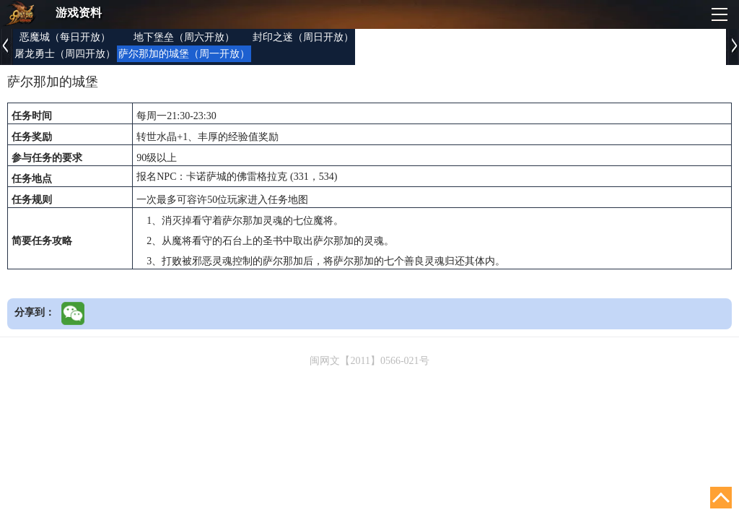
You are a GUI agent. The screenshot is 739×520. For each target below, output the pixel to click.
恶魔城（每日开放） (64, 37)
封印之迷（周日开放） (303, 37)
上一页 (6, 47)
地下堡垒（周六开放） (184, 37)
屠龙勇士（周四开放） (64, 53)
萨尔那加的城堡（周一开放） (184, 53)
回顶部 (721, 497)
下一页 (732, 47)
